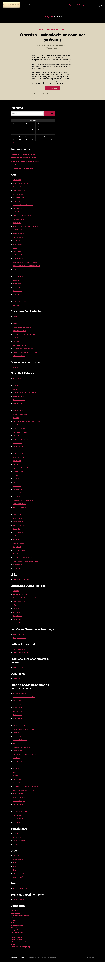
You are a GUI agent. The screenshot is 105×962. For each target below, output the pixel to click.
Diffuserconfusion (19, 198)
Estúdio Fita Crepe (19, 841)
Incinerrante (17, 223)
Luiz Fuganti (17, 497)
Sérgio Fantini (17, 616)
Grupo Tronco (17, 751)
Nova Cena (16, 772)
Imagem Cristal (18, 465)
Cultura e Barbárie (19, 191)
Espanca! (16, 733)
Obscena (16, 776)
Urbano (63, 30)
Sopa (14, 867)
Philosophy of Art (18, 533)
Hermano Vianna (18, 219)
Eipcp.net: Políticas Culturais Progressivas (27, 422)
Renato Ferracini (18, 794)
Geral (12, 923)
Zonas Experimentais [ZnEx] (20, 947)
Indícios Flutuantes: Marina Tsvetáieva (24, 158)
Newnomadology (18, 252)
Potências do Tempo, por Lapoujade (23, 154)
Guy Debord (17, 461)
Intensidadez (17, 486)
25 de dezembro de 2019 (61, 46)
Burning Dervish (18, 834)
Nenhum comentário (53, 48)
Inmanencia (17, 483)
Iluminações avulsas (52, 30)
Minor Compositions (19, 504)
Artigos (70, 5)
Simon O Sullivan (18, 543)
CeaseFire (16, 317)
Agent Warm (17, 386)
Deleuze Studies (18, 411)
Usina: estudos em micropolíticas (24, 349)
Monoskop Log (18, 511)
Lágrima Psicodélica (19, 845)
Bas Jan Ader (17, 701)
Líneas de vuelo (18, 490)
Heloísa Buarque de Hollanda (22, 216)
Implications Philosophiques (22, 468)
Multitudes (16, 241)
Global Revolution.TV (20, 331)
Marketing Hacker (19, 234)
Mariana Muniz (18, 765)
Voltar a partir (17, 565)
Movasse (16, 769)
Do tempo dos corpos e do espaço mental (25, 162)
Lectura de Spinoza (19, 493)
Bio (75, 5)
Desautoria (16, 722)
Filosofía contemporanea (21, 439)
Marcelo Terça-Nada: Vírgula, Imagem (25, 227)
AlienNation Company (20, 694)
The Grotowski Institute (20, 812)
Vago (14, 870)
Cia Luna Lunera (18, 712)
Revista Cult (17, 288)
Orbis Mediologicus (19, 526)
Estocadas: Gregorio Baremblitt (23, 205)
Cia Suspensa (17, 715)
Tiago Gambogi (18, 819)
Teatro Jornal (17, 808)
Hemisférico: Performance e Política (25, 755)
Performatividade (17, 933)
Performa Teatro (18, 783)
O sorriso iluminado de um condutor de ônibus (52, 38)
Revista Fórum (17, 291)
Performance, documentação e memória (26, 787)
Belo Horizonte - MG (39, 94)
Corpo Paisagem (18, 859)
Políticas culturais (17, 937)
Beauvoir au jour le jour (20, 595)
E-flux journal (17, 202)
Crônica (42, 30)
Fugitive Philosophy (19, 212)
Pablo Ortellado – (18, 270)
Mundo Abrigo (17, 245)
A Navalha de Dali (19, 379)
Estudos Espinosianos (20, 432)
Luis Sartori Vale (18, 762)
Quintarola (16, 280)
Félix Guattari (17, 436)
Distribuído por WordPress (49, 958)
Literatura (14, 928)
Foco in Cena (17, 737)
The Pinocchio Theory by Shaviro (24, 558)
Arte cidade (17, 856)
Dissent (15, 324)
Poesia (13, 935)
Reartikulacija (17, 284)
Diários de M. (17, 605)
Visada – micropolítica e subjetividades (26, 353)
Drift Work (16, 418)
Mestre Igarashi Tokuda (21, 889)
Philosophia (16, 529)
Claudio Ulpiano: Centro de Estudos (25, 393)
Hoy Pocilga (17, 758)
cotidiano (47, 94)
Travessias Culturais (19, 302)
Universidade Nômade (20, 345)
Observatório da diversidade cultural (25, 262)
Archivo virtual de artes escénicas (24, 697)
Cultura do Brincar (19, 187)
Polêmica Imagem (19, 277)
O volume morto (18, 259)
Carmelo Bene (17, 708)
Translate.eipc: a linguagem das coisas (26, 561)
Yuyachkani (17, 823)
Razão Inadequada (19, 536)
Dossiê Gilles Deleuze (20, 414)
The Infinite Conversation (21, 554)
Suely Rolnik (17, 547)
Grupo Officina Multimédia (22, 747)
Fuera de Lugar (18, 209)
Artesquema (17, 180)
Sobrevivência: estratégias (20, 942)
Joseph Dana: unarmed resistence (24, 335)
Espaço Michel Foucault (21, 429)
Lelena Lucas (17, 609)
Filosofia (14, 921)
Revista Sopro (17, 295)
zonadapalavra (18, 623)
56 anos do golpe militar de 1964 (22, 169)
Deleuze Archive (18, 404)
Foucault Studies (18, 447)
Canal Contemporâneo (20, 184)
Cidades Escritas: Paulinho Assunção (25, 598)
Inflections (16, 475)
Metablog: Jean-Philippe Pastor (23, 500)
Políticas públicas (17, 940)
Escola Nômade (18, 425)
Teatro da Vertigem (19, 801)
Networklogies (17, 515)
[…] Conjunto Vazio (19, 356)
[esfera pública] (18, 877)
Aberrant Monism (18, 382)
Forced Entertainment (20, 740)
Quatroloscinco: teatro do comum (24, 790)
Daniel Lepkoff (18, 719)
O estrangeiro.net (18, 522)
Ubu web (16, 305)
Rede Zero (16, 367)
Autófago (16, 591)
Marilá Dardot (17, 230)
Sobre (93, 5)
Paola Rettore (17, 780)
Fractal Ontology (18, 454)
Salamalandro (17, 612)
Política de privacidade (83, 5)
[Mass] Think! (17, 569)
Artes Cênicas (16, 913)
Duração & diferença (19, 638)
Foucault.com (17, 450)
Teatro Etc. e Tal (18, 805)
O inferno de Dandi (19, 255)
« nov (13, 143)
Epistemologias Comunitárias (22, 327)
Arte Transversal (18, 900)
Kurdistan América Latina (21, 580)
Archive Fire (17, 389)
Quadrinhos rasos (19, 679)
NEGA (15, 248)
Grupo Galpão (17, 744)
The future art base (19, 551)
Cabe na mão (17, 704)
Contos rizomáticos (19, 396)
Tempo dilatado (18, 620)
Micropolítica (15, 930)
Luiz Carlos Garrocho (45, 46)
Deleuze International (20, 407)
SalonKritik (16, 298)
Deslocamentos (18, 194)
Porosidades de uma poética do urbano (24, 165)
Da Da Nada (17, 837)
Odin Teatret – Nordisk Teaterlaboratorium (27, 266)
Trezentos (16, 342)
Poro (14, 863)
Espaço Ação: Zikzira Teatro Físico (24, 729)
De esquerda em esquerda (22, 320)
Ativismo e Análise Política (20, 916)
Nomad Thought (18, 518)
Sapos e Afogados (19, 798)
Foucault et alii (17, 443)
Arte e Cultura (16, 911)
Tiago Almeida (17, 815)
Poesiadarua (17, 273)
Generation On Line (19, 457)
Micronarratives (18, 237)
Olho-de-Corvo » (20, 958)
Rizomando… (17, 540)
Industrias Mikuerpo (19, 472)
